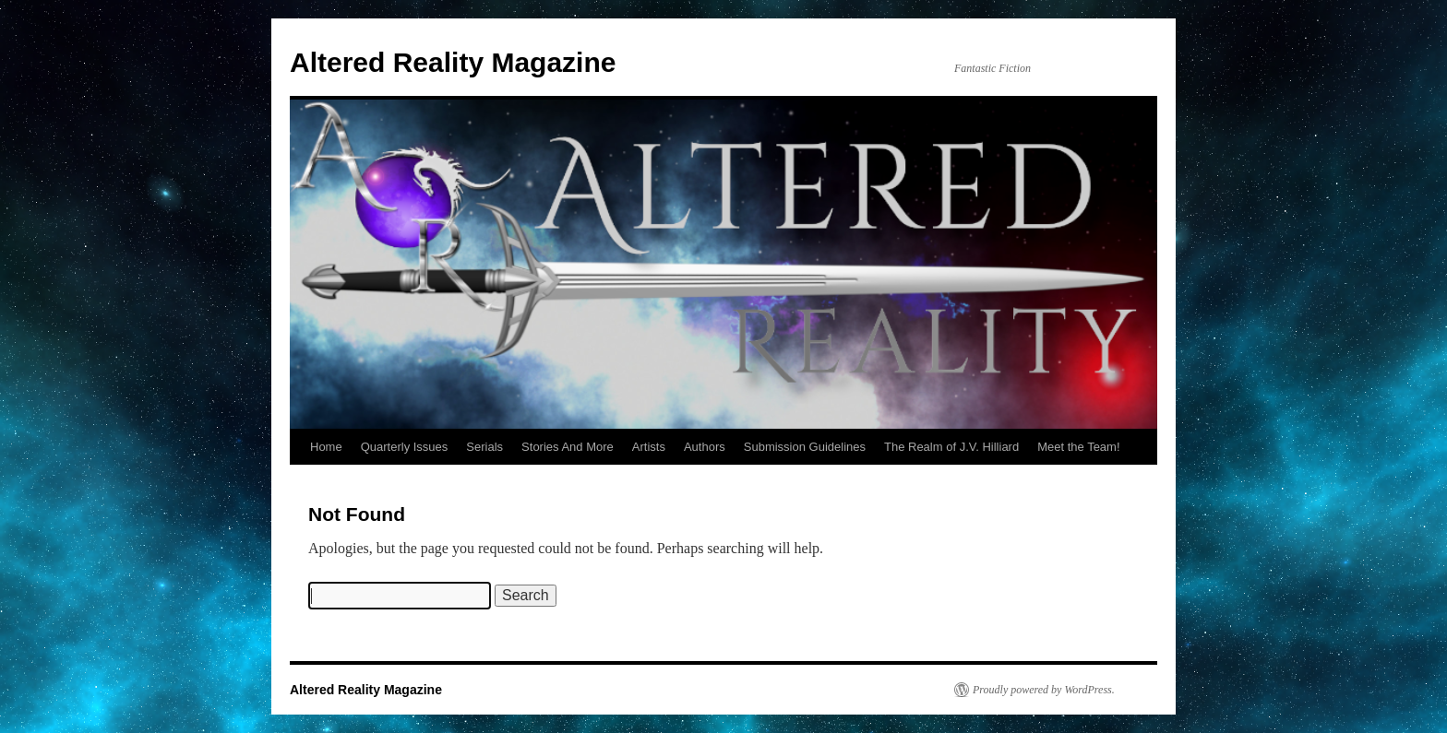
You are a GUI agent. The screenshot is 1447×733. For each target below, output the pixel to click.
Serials (484, 447)
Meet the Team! (1078, 447)
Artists (648, 447)
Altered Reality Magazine (453, 62)
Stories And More (567, 447)
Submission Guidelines (805, 447)
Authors (704, 447)
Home (326, 447)
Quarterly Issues (404, 447)
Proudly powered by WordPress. (1044, 689)
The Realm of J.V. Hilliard (951, 447)
